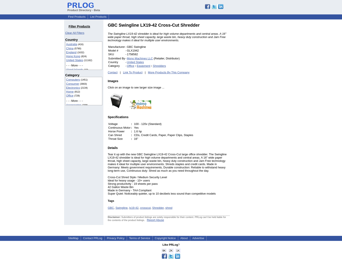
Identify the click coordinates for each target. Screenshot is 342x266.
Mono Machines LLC (140, 58)
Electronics (73, 87)
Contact (113, 72)
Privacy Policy (116, 238)
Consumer (72, 83)
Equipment (143, 65)
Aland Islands (74, 69)
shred (169, 207)
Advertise (198, 238)
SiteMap (73, 238)
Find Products (77, 16)
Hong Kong (73, 56)
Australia (71, 44)
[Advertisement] (259, 88)
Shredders (159, 65)
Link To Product (132, 72)
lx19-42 (134, 207)
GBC (111, 207)
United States (74, 60)
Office (70, 95)
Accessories (73, 105)
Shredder (158, 207)
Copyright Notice (165, 238)
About (184, 238)
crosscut (145, 207)
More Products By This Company (169, 72)
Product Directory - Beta (83, 8)
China (70, 48)
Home (70, 91)
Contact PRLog (92, 238)
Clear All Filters (74, 33)
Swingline (121, 207)
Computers (73, 79)
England (71, 52)
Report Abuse (155, 220)
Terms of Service (139, 238)
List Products (98, 16)
